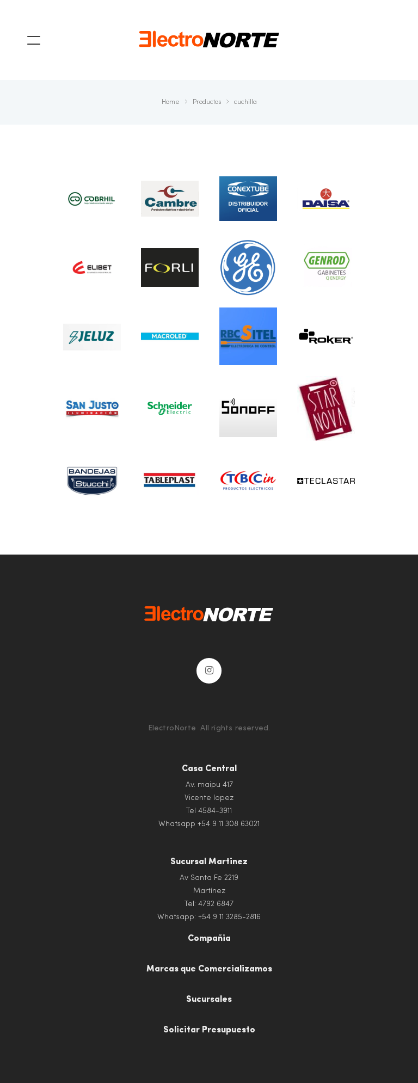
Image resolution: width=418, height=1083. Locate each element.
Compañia (209, 938)
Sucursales (209, 999)
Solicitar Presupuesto (209, 1030)
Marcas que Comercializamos (209, 969)
